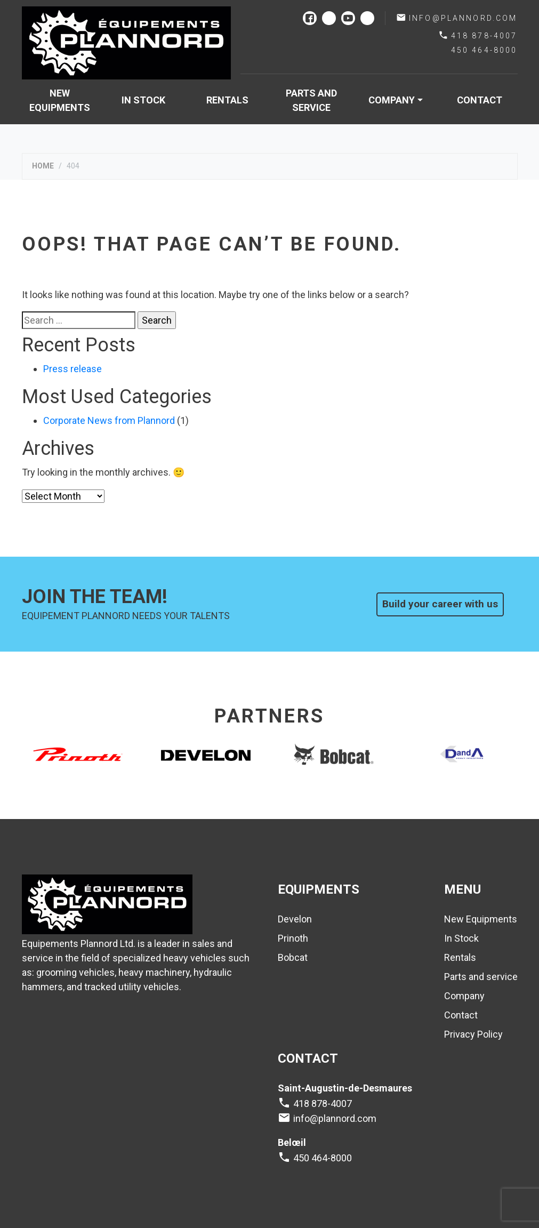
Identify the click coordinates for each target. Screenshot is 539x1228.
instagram (329, 18)
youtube (348, 18)
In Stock (143, 100)
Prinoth (293, 938)
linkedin (367, 18)
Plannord (126, 43)
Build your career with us (440, 604)
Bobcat (293, 957)
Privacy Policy (473, 1034)
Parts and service (311, 100)
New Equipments (59, 100)
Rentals (227, 100)
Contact (479, 100)
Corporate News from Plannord (109, 420)
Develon (295, 919)
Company (391, 100)
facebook (310, 18)
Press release (72, 368)
